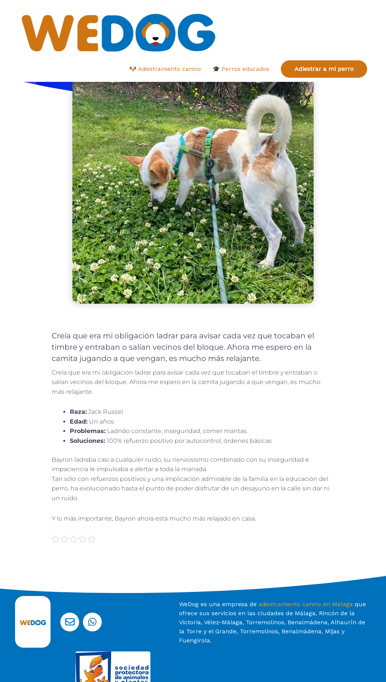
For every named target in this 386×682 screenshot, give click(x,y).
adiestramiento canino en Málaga (307, 581)
